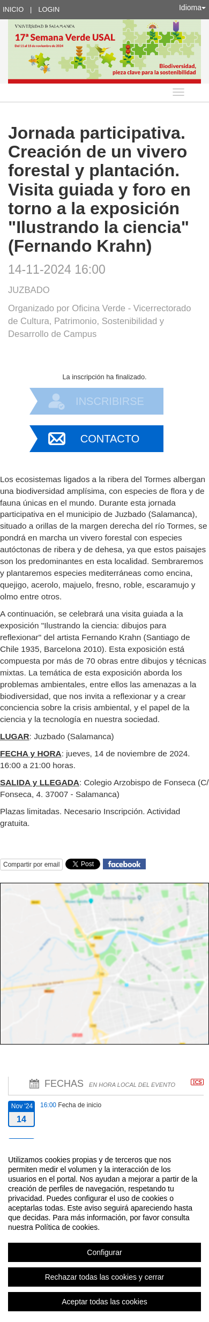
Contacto (109, 439)
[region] (104, 1230)
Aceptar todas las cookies (104, 1301)
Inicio (13, 9)
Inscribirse (110, 401)
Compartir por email (31, 864)
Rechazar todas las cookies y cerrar (105, 1277)
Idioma (192, 7)
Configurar (104, 1252)
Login (48, 9)
